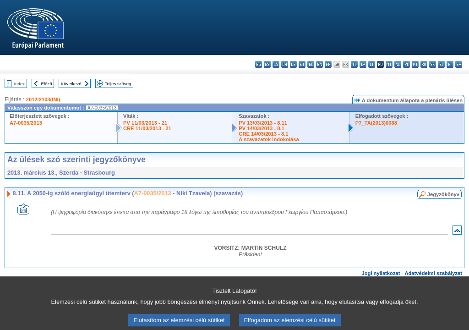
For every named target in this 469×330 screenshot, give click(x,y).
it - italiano (354, 64)
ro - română (423, 64)
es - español (267, 64)
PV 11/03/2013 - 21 (145, 123)
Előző (46, 83)
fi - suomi (450, 64)
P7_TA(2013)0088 (376, 123)
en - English (319, 64)
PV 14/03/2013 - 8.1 (261, 128)
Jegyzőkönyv (443, 194)
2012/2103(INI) (43, 99)
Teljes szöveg (118, 83)
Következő (71, 83)
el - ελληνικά (310, 64)
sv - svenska (458, 64)
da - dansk (284, 64)
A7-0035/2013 (26, 123)
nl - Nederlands (397, 64)
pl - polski (406, 64)
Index (19, 83)
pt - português (415, 64)
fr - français (328, 64)
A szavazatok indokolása (269, 139)
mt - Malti (389, 64)
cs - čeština (276, 64)
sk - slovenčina (432, 64)
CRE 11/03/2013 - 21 (147, 128)
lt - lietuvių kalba (371, 64)
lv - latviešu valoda (363, 64)
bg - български (258, 64)
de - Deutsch (293, 64)
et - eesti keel (302, 64)
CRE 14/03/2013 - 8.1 (263, 134)
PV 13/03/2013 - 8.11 (263, 123)
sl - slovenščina (441, 64)
